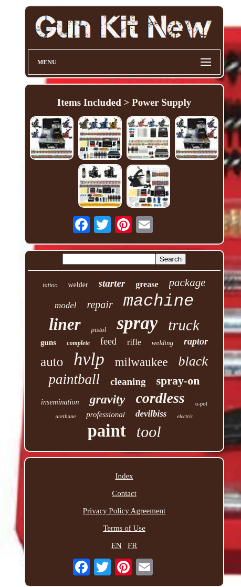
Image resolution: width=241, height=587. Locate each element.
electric (185, 416)
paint (106, 430)
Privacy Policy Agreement (124, 511)
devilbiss (151, 414)
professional (105, 414)
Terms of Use (124, 528)
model (66, 305)
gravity (107, 399)
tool (149, 431)
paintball (74, 379)
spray (137, 323)
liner (64, 324)
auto (51, 362)
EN (116, 545)
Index (124, 476)
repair (99, 304)
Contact (124, 493)
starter (112, 283)
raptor (196, 341)
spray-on (178, 380)
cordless (159, 398)
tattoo (50, 285)
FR (132, 545)
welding (162, 343)
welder (78, 285)
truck (184, 325)
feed (108, 341)
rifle (134, 342)
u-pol (201, 403)
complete (78, 343)
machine (158, 301)
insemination (60, 402)
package (187, 282)
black (193, 361)
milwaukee (141, 362)
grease (146, 284)
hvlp (89, 359)
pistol (99, 329)
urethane (66, 416)
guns (48, 342)
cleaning (128, 381)
